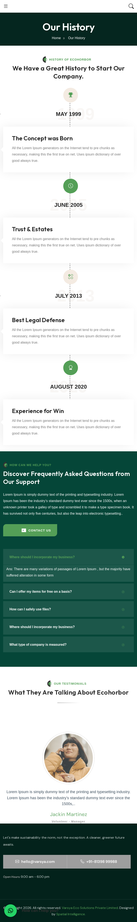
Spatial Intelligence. (71, 914)
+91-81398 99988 (98, 861)
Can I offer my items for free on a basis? (66, 592)
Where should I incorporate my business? (66, 557)
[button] (10, 910)
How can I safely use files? (66, 609)
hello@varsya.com (35, 861)
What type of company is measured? (66, 645)
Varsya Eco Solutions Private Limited (90, 908)
